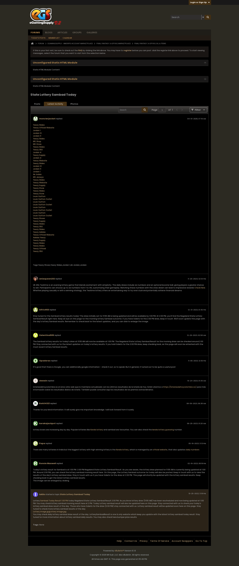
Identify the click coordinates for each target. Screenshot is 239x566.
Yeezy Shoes (39, 218)
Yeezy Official (39, 248)
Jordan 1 (37, 130)
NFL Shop (37, 141)
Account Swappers (182, 540)
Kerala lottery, (122, 449)
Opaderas (44, 360)
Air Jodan (37, 174)
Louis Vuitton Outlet (42, 199)
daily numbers (192, 449)
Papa (42, 443)
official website (160, 449)
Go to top (201, 540)
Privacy (144, 540)
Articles (62, 32)
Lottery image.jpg (41, 511)
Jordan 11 (37, 136)
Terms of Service (159, 540)
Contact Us (130, 540)
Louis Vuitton (39, 196)
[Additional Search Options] (203, 17)
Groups (76, 32)
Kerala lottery (96, 429)
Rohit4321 (44, 403)
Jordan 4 (37, 152)
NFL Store (37, 144)
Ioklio (42, 494)
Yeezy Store (38, 188)
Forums (35, 32)
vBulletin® (119, 550)
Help (119, 540)
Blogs (48, 32)
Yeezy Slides (39, 125)
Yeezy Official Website (43, 127)
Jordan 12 (37, 133)
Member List (54, 38)
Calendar (67, 38)
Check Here (199, 287)
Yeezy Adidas (39, 232)
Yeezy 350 (38, 149)
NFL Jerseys (38, 177)
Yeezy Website (40, 160)
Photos (74, 103)
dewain (43, 380)
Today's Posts (38, 38)
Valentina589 (46, 335)
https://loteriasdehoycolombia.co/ (179, 387)
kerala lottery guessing (163, 429)
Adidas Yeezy (39, 237)
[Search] (187, 17)
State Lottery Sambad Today (75, 494)
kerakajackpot (47, 423)
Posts (37, 103)
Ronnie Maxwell (47, 463)
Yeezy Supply (39, 155)
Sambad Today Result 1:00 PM (54, 500)
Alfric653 (44, 309)
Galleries (92, 32)
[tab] (37, 104)
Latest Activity (55, 103)
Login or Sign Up (200, 2)
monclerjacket (47, 118)
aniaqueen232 (47, 278)
